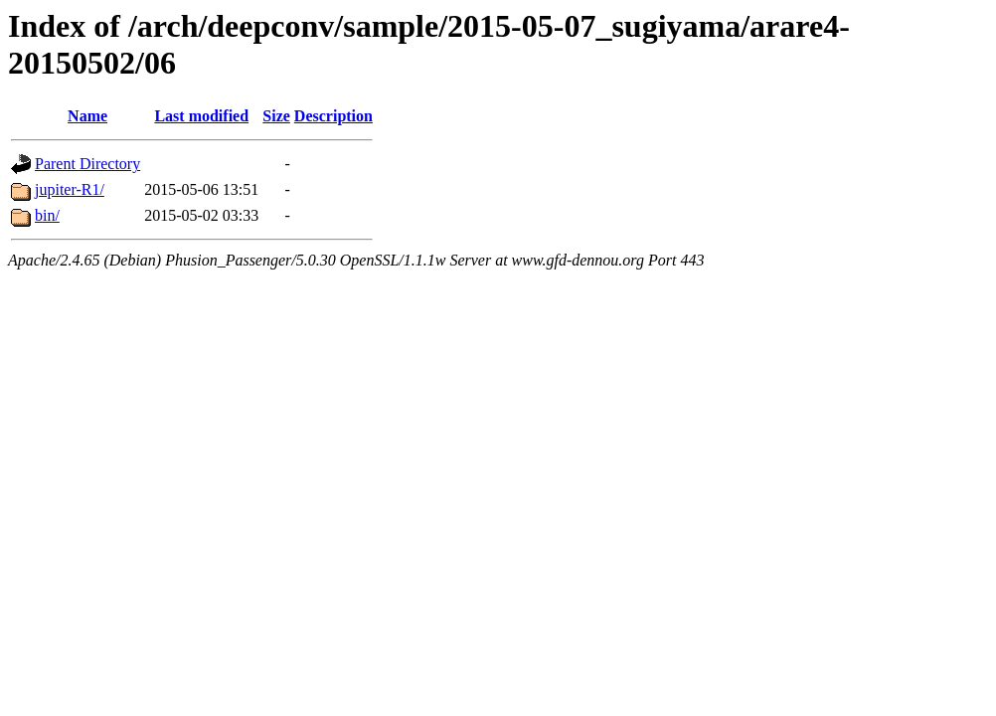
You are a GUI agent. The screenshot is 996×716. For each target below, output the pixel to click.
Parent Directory (87, 163)
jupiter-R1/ (69, 189)
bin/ (47, 215)
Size (276, 115)
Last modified (201, 115)
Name (87, 115)
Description (333, 115)
